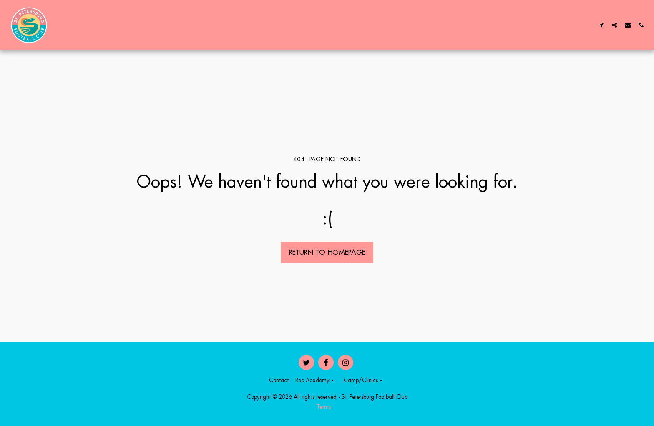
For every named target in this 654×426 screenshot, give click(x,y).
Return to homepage (327, 252)
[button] (601, 25)
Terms (324, 407)
